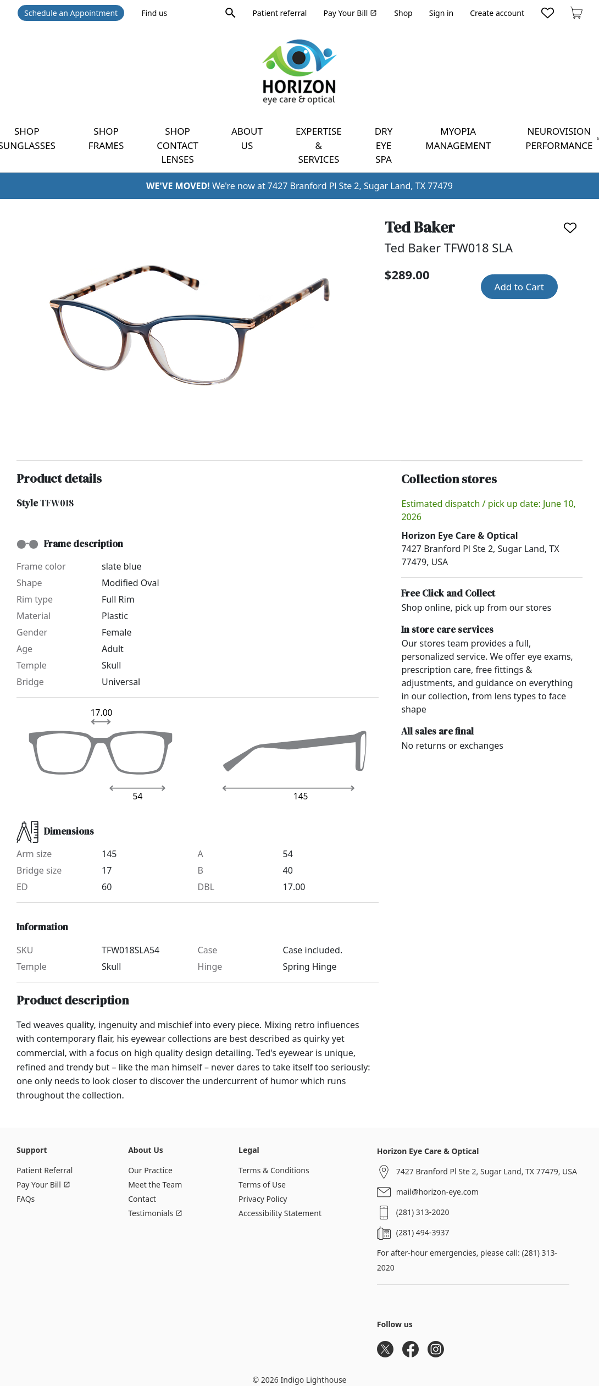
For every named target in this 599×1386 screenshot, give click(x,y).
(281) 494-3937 (423, 1232)
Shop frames (106, 138)
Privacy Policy (263, 1199)
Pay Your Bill (350, 13)
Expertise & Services (319, 145)
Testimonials (155, 1213)
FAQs (25, 1199)
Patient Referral (44, 1170)
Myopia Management (458, 138)
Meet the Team (155, 1184)
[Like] (570, 228)
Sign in (441, 13)
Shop (403, 13)
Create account (497, 13)
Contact (142, 1199)
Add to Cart (519, 286)
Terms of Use (262, 1184)
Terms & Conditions (274, 1170)
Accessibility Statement (280, 1213)
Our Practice (150, 1170)
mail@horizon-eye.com (437, 1191)
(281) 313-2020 (423, 1212)
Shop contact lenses (177, 145)
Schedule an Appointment (71, 13)
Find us (154, 13)
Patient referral (279, 13)
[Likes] (548, 12)
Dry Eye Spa (384, 145)
